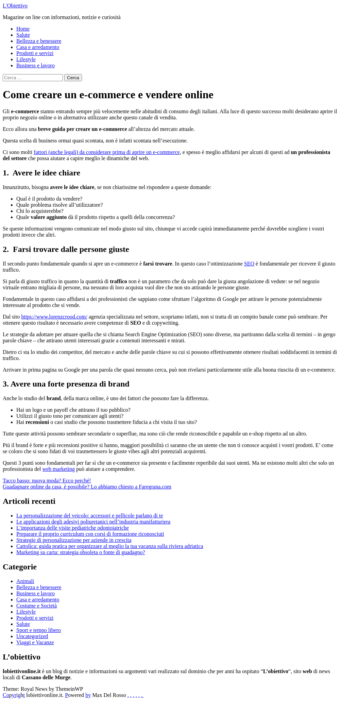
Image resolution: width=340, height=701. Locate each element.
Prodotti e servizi (34, 53)
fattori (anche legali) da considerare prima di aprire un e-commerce (107, 152)
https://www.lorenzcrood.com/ (54, 317)
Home (23, 29)
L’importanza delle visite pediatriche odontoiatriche (72, 528)
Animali (25, 581)
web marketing (58, 469)
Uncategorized (32, 636)
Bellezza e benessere (38, 41)
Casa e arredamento (37, 47)
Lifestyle (26, 59)
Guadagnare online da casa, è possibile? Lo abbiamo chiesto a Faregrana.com (87, 487)
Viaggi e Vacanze (35, 642)
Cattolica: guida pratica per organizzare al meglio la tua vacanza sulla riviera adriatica (109, 546)
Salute (23, 35)
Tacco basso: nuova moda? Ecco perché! (47, 480)
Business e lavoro (35, 65)
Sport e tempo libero (38, 630)
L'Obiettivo (15, 5)
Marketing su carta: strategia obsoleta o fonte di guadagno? (80, 552)
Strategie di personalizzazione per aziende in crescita (74, 540)
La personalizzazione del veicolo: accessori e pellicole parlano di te (89, 515)
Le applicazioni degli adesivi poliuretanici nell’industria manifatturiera (93, 522)
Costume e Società (36, 606)
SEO (249, 264)
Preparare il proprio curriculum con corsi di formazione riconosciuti (90, 534)
